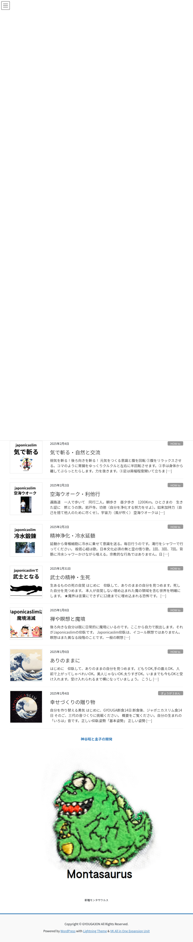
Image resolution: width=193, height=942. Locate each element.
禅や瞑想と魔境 (67, 618)
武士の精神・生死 (70, 577)
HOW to (175, 444)
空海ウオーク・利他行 (75, 493)
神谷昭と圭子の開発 (96, 738)
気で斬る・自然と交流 (75, 452)
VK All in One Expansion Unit (130, 931)
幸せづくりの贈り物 (72, 702)
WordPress (68, 931)
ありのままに (65, 660)
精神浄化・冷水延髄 (72, 535)
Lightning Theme (95, 931)
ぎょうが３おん (170, 693)
